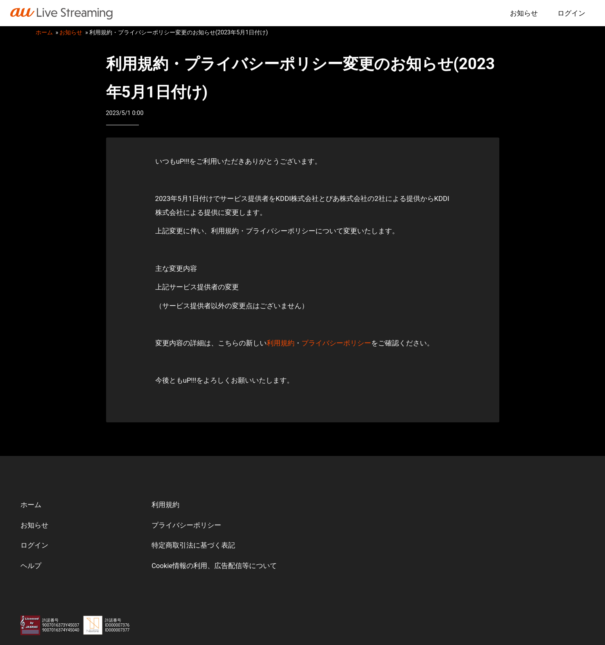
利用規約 (281, 343)
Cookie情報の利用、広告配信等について (214, 566)
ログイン (571, 13)
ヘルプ (30, 566)
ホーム (44, 32)
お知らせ (524, 13)
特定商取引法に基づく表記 (193, 545)
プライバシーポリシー (336, 343)
